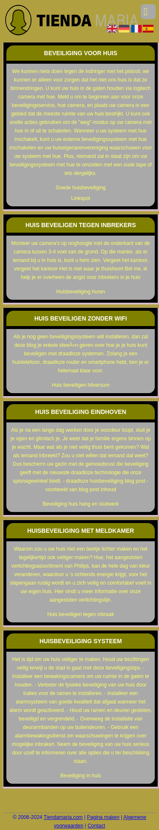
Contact (96, 826)
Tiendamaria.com (63, 817)
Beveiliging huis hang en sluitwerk (80, 504)
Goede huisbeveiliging (81, 188)
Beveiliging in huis (80, 776)
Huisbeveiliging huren (80, 292)
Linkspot (80, 198)
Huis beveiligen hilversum (80, 385)
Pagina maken (103, 817)
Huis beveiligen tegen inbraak (80, 614)
